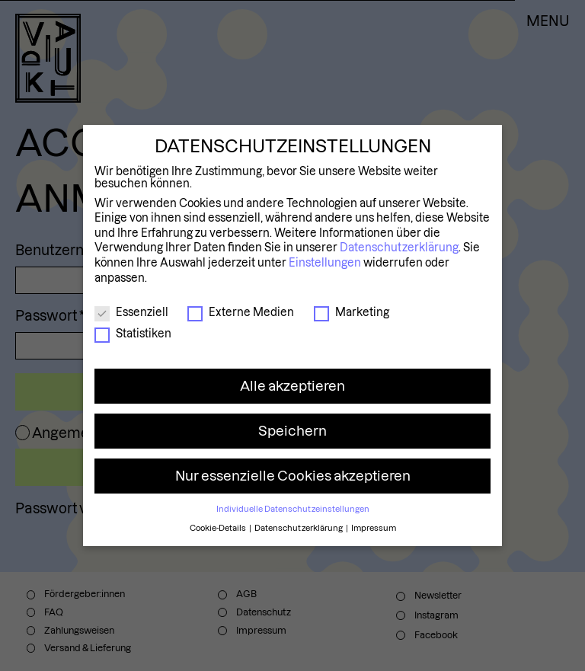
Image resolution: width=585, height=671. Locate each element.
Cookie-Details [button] (219, 527)
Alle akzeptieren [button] (292, 386)
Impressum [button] (373, 527)
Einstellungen (325, 263)
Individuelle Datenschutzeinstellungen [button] (292, 508)
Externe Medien (240, 312)
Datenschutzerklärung (399, 247)
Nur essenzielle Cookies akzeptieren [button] (293, 475)
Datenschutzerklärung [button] (299, 527)
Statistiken (132, 334)
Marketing (351, 312)
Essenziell (131, 312)
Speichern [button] (292, 430)
